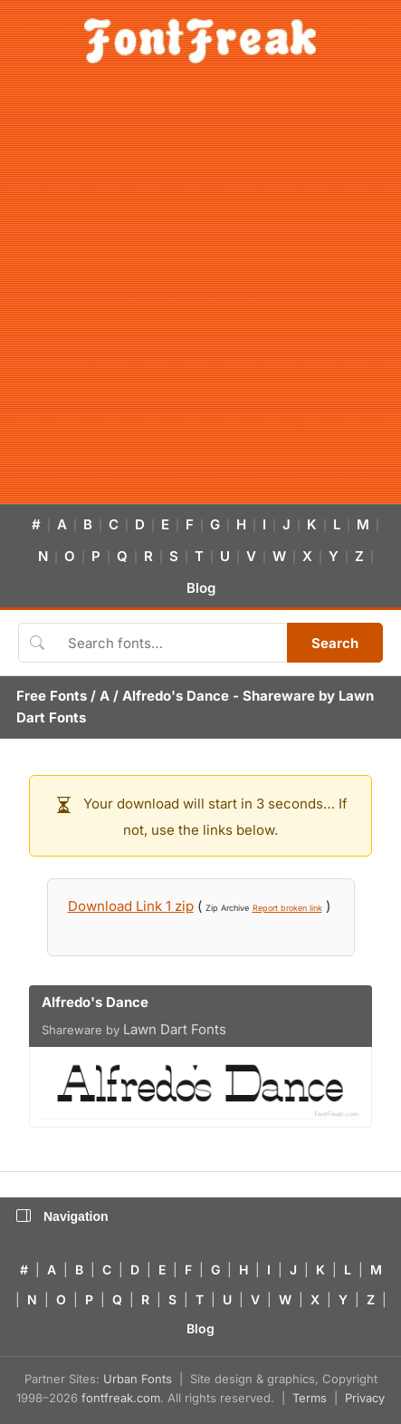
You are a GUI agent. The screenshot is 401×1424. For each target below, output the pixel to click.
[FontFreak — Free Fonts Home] (200, 40)
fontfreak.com (120, 1397)
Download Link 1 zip (131, 906)
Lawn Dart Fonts (174, 1029)
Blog (200, 587)
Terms (309, 1397)
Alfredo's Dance (175, 695)
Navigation (62, 1216)
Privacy (365, 1397)
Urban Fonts (137, 1378)
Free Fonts (51, 695)
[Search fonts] (171, 643)
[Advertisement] (200, 294)
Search (334, 643)
